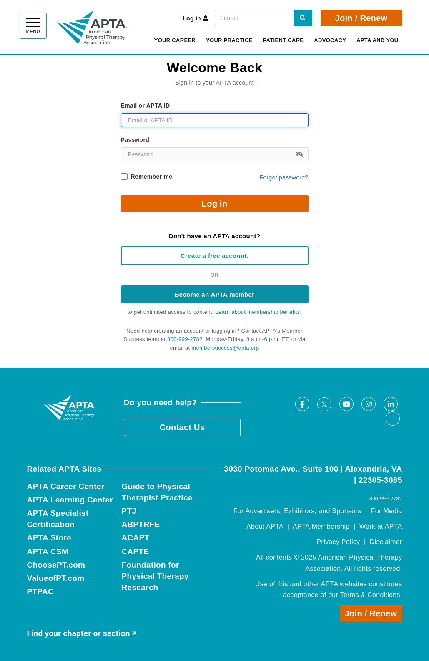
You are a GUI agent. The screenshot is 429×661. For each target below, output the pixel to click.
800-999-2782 (185, 339)
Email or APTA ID (145, 105)
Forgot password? (284, 177)
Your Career (175, 40)
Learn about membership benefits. (259, 312)
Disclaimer (386, 541)
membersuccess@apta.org (225, 348)
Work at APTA (380, 526)
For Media (386, 511)
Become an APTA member (215, 294)
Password (135, 139)
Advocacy (330, 40)
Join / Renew (361, 18)
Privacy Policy (338, 541)
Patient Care (283, 40)
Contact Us (182, 427)
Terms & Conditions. (371, 594)
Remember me (152, 176)
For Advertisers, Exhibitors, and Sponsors (297, 511)
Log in (195, 18)
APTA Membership (321, 526)
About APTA (264, 526)
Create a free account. (214, 255)
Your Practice (229, 40)
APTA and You (377, 40)
